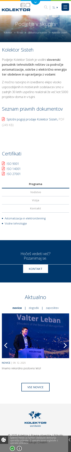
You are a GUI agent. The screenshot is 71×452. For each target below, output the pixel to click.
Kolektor (8, 32)
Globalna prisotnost (37, 32)
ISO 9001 (13, 164)
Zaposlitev (52, 308)
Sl (55, 7)
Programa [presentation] (35, 184)
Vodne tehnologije (16, 223)
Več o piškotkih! (19, 448)
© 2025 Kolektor (18, 435)
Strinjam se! (12, 448)
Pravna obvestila (41, 435)
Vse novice (35, 387)
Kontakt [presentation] (35, 208)
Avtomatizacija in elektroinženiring (25, 218)
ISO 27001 (14, 174)
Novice (17, 308)
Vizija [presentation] (35, 200)
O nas (20, 32)
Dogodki (34, 308)
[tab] (35, 184)
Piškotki (58, 435)
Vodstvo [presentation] (35, 192)
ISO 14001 (14, 169)
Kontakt (35, 269)
